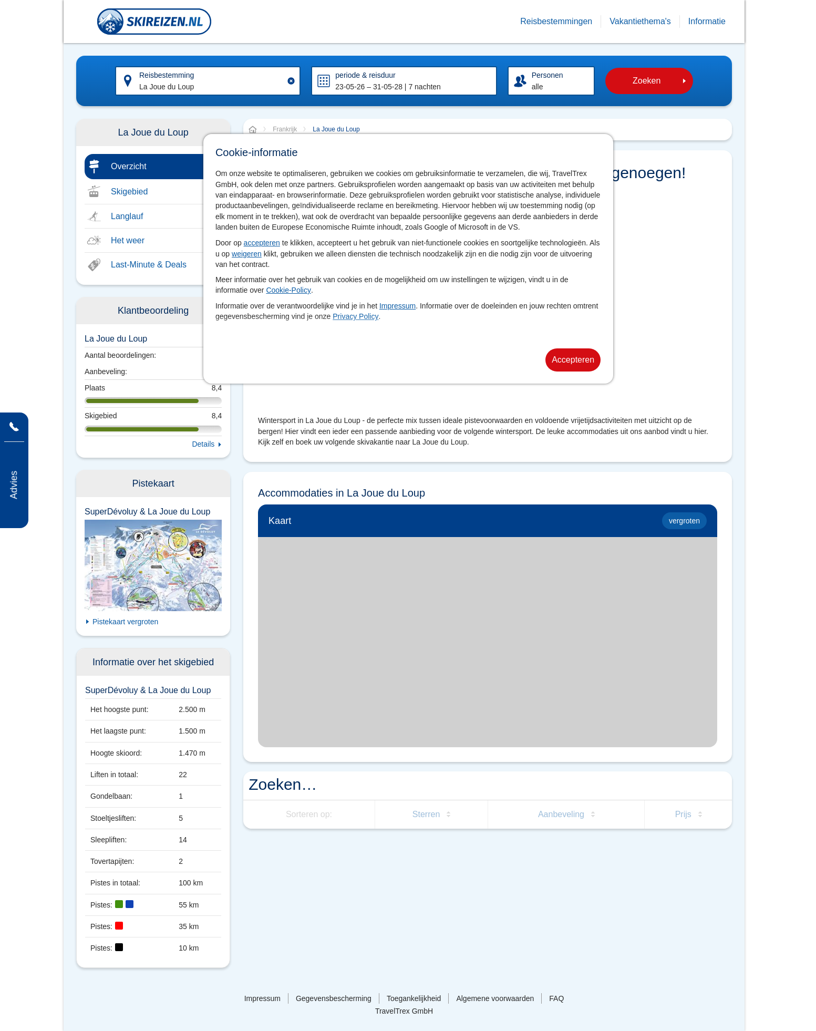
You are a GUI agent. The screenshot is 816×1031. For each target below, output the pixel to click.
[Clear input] (291, 81)
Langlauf (127, 216)
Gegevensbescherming (333, 998)
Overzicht (129, 166)
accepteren (262, 243)
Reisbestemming (166, 75)
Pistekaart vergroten (125, 621)
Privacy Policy (355, 316)
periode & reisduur (365, 75)
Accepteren (573, 359)
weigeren (247, 254)
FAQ (556, 998)
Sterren (426, 814)
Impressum (397, 306)
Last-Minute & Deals (149, 264)
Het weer (127, 240)
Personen (547, 75)
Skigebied (129, 191)
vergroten (684, 521)
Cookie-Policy (288, 290)
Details (203, 444)
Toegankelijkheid (414, 998)
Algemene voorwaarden (495, 998)
